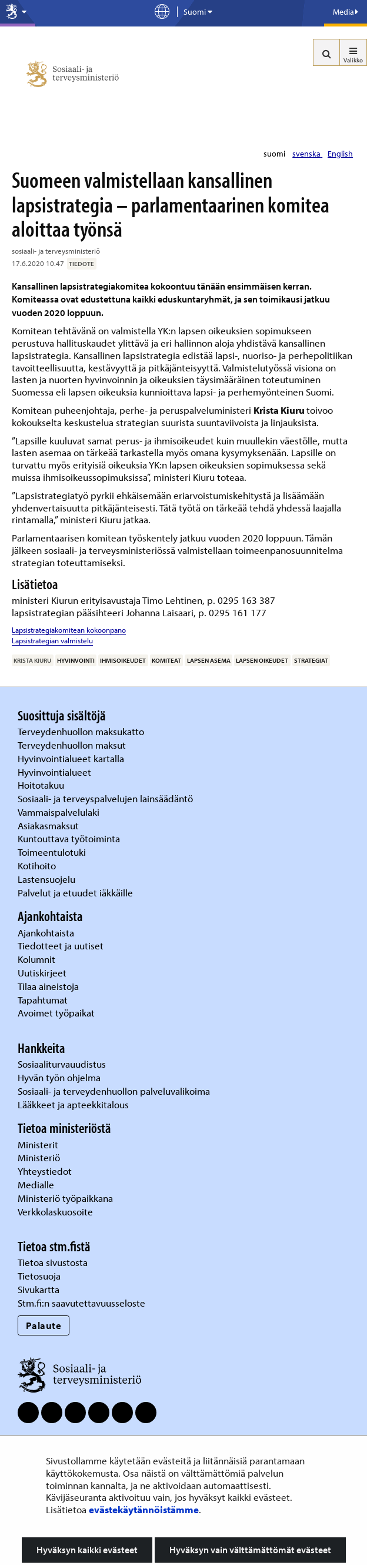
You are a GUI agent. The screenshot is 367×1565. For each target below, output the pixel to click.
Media (345, 11)
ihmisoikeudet (123, 660)
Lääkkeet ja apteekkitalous (73, 1104)
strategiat (311, 660)
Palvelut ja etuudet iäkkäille (75, 892)
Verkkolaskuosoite (56, 1211)
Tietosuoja (39, 1276)
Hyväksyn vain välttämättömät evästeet (250, 1550)
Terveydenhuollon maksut (73, 745)
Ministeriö (40, 1157)
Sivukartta (38, 1289)
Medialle (37, 1184)
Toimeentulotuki (53, 852)
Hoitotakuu (42, 785)
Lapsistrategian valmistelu (52, 640)
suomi (275, 153)
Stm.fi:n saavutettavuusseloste (81, 1303)
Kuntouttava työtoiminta (69, 838)
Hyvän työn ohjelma (59, 1077)
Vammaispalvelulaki (60, 812)
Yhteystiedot (46, 1171)
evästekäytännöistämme (144, 1509)
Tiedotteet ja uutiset (62, 945)
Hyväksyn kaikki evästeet (87, 1550)
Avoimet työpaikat (56, 1012)
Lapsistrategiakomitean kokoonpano (69, 629)
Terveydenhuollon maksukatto (82, 731)
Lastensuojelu (48, 879)
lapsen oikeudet (262, 660)
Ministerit (39, 1144)
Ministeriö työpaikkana (66, 1198)
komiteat (166, 660)
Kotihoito (37, 865)
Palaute (44, 1325)
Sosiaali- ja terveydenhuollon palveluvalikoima (114, 1091)
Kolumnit (38, 959)
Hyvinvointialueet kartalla (72, 758)
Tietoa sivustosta (53, 1262)
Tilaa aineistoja (48, 986)
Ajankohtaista (46, 932)
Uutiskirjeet (43, 972)
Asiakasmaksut (48, 825)
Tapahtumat (43, 1000)
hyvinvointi (76, 660)
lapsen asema (209, 660)
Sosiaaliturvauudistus (62, 1064)
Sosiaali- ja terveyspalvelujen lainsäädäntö (106, 798)
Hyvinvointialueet (56, 772)
